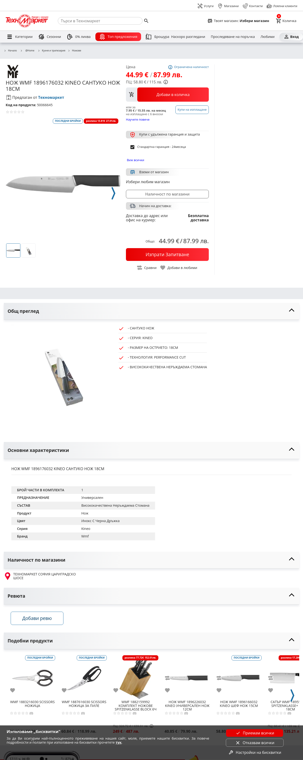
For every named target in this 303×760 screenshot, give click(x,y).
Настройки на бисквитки (254, 752)
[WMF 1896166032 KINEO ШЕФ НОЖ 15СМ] (238, 676)
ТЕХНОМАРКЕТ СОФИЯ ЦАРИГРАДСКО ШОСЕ (40, 576)
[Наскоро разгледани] (188, 37)
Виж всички (135, 160)
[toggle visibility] (151, 311)
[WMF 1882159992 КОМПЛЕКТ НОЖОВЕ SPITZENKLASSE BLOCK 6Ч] (135, 676)
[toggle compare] (147, 268)
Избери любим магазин (148, 181)
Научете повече (138, 119)
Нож (84, 513)
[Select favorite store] (238, 21)
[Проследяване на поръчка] (233, 37)
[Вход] (291, 37)
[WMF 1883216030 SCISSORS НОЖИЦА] (32, 676)
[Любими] (267, 37)
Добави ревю (37, 618)
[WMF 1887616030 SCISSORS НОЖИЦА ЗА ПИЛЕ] (84, 676)
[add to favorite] (15, 690)
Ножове (74, 50)
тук (118, 742)
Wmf (85, 536)
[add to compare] (170, 678)
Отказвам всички (254, 743)
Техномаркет (51, 97)
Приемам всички (254, 733)
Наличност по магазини (167, 194)
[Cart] (286, 21)
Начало (10, 50)
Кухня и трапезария (51, 50)
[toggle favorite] (179, 268)
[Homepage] (27, 21)
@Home (27, 50)
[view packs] (167, 94)
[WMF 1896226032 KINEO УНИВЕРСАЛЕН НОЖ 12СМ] (187, 676)
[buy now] (167, 254)
